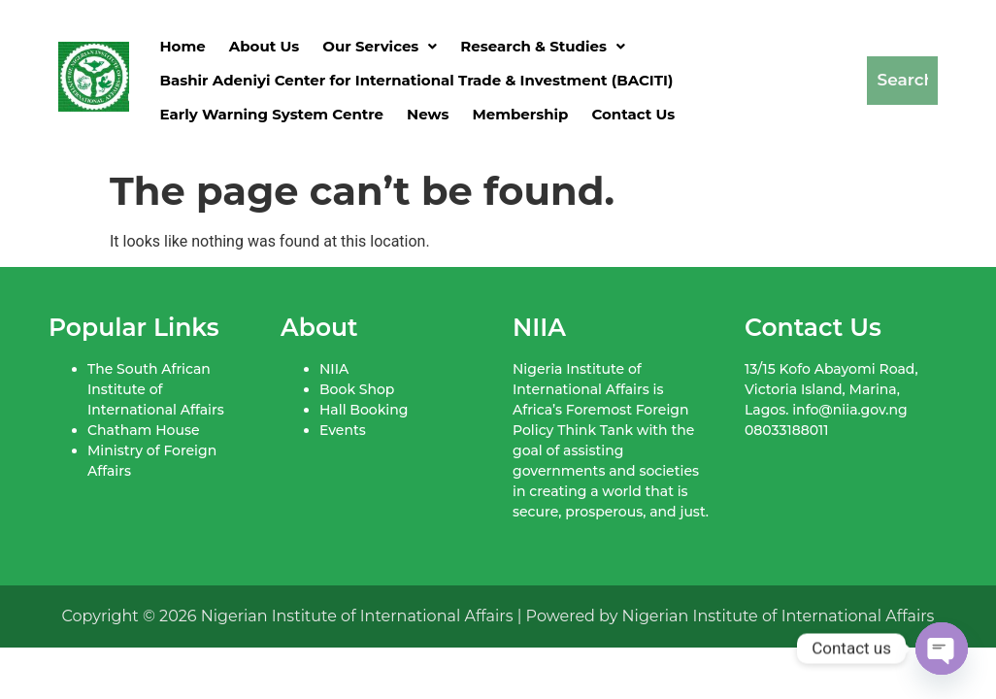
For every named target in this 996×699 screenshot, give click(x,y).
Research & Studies (542, 46)
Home (183, 46)
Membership (520, 114)
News (427, 114)
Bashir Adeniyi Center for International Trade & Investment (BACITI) (417, 80)
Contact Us (633, 114)
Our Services (379, 46)
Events (342, 430)
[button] (379, 46)
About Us (264, 46)
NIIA (334, 369)
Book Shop (356, 389)
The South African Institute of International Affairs (155, 389)
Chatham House (143, 430)
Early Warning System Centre (272, 114)
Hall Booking (363, 409)
